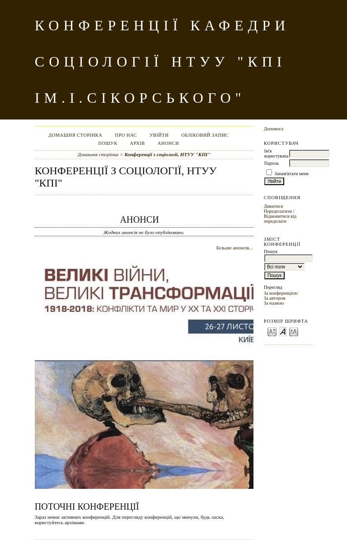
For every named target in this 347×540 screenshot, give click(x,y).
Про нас (126, 135)
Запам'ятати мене (291, 173)
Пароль (271, 163)
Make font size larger (293, 331)
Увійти (159, 135)
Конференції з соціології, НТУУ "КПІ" (167, 154)
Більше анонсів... (234, 247)
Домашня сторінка (75, 135)
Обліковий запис (205, 135)
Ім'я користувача (276, 153)
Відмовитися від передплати (280, 219)
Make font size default (282, 331)
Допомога (274, 128)
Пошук (107, 143)
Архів (137, 143)
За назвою (274, 303)
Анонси (168, 143)
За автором (275, 298)
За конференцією (281, 293)
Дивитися (273, 206)
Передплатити (278, 211)
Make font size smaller (272, 331)
